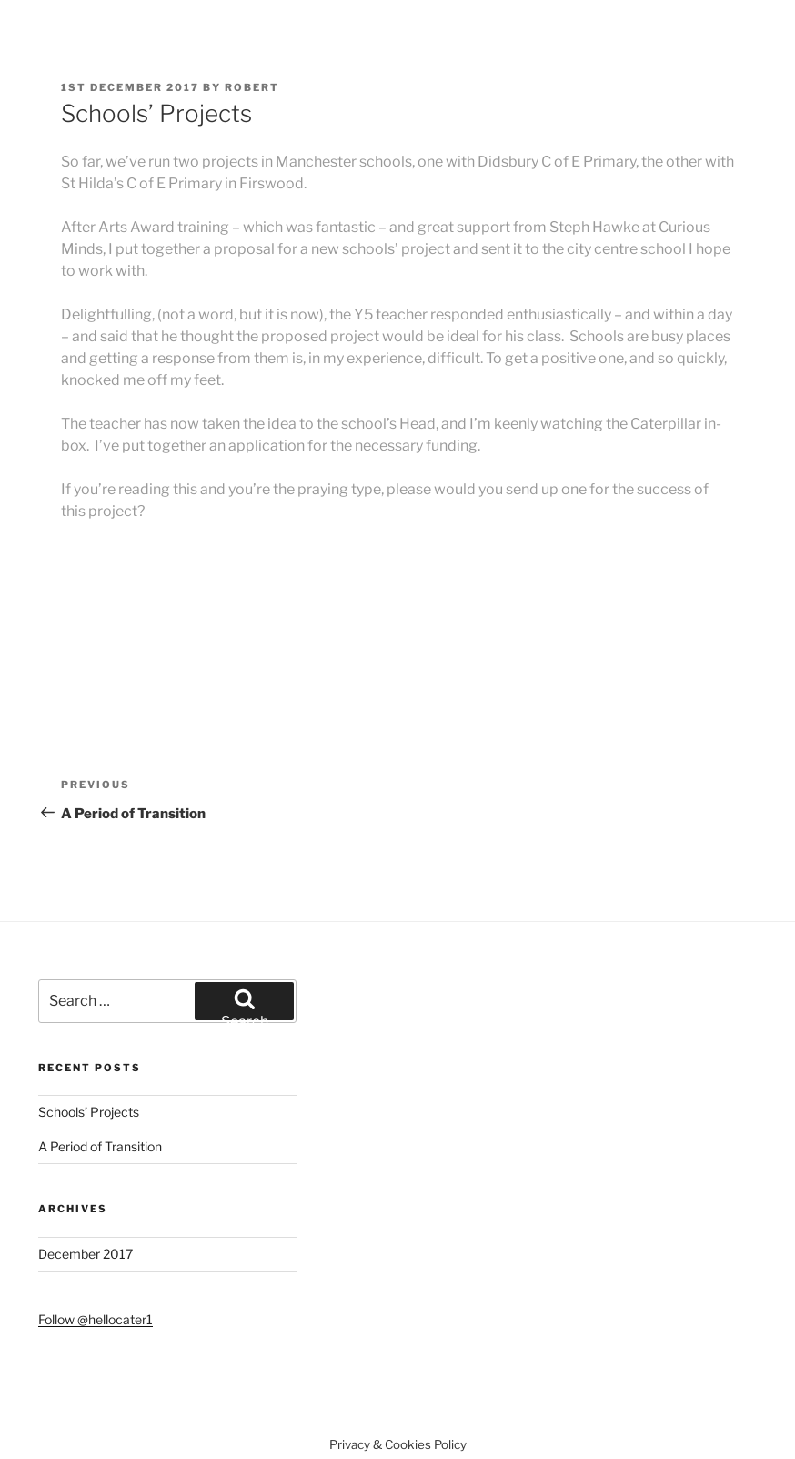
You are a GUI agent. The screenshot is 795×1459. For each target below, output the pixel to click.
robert (252, 87)
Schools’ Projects (88, 1112)
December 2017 (85, 1253)
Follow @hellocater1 (95, 1319)
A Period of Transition (100, 1146)
